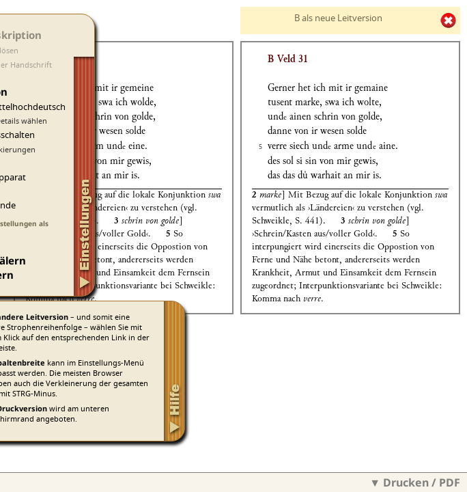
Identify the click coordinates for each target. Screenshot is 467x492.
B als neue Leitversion (338, 18)
